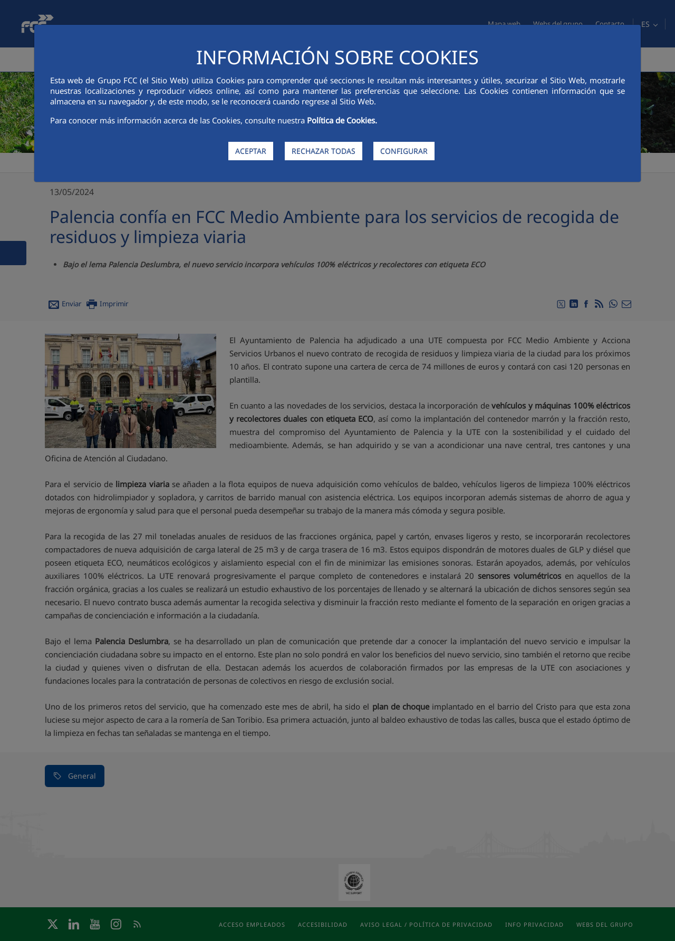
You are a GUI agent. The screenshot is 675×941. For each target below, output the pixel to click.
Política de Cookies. (342, 120)
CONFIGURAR (404, 151)
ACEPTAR (250, 151)
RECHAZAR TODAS (323, 151)
